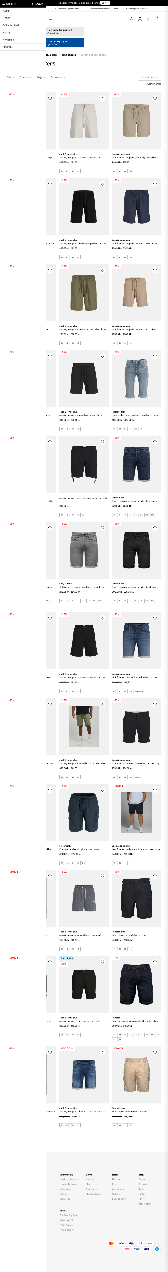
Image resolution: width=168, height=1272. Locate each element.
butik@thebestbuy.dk (18, 1176)
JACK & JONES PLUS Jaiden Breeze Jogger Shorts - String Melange (29, 331)
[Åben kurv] (156, 17)
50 (125, 949)
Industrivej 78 (66, 1220)
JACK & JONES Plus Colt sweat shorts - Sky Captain (31, 1111)
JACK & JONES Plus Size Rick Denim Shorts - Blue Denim (134, 679)
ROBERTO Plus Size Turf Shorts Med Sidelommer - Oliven (30, 1023)
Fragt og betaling (68, 1184)
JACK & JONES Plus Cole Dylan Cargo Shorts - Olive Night (30, 245)
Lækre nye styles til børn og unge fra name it (45, 30)
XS (114, 515)
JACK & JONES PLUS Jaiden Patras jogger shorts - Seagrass (29, 417)
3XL (146, 515)
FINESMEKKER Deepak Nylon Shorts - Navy (79, 849)
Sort (83, 515)
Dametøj (90, 1179)
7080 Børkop (66, 1225)
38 (136, 429)
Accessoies (91, 1189)
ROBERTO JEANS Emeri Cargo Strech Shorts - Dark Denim (135, 1023)
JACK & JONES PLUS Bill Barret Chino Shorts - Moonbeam (79, 159)
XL (136, 515)
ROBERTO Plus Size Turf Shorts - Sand (129, 1111)
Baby (140, 1189)
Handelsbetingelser (69, 1179)
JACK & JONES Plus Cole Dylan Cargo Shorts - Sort (82, 243)
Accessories (118, 1189)
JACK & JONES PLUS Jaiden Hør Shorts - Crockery (134, 329)
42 (15, 171)
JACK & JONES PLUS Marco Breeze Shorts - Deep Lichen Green (29, 159)
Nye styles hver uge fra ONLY (45, 44)
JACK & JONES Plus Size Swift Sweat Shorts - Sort (30, 763)
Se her (105, 2)
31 (114, 1035)
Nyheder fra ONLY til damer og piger (45, 41)
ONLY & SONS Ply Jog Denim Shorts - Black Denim (135, 587)
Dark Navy (138, 777)
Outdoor (116, 1194)
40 (9, 171)
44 (20, 171)
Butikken (64, 1194)
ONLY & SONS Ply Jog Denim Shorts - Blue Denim (134, 501)
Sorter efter (154, 84)
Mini (140, 1198)
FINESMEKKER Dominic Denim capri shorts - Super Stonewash (135, 417)
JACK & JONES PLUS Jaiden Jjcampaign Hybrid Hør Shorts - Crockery (134, 159)
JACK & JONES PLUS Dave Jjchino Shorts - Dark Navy (135, 763)
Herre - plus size (46, 55)
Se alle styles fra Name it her (45, 33)
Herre (26, 55)
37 (147, 1035)
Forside (12, 55)
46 (26, 171)
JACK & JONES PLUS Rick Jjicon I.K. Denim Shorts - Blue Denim (29, 679)
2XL (141, 515)
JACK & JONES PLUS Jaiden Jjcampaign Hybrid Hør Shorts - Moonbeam (29, 851)
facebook (12, 1185)
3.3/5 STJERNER (14, 1194)
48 (120, 949)
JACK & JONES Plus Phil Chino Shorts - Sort (79, 1021)
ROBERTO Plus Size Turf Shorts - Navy (129, 935)
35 (136, 1035)
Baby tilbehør (144, 1203)
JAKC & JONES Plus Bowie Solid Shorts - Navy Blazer (136, 849)
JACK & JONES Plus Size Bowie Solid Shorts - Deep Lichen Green (82, 765)
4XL (152, 515)
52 (131, 949)
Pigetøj (141, 1179)
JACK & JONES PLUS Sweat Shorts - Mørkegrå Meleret (80, 937)
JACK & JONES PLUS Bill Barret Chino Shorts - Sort (82, 677)
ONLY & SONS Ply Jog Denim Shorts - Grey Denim (82, 587)
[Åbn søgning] (132, 19)
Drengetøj (143, 1184)
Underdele (69, 55)
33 (120, 429)
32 (114, 429)
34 (125, 429)
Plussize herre (119, 1198)
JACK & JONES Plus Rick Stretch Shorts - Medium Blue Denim (82, 1113)
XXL (47, 601)
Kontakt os (65, 1198)
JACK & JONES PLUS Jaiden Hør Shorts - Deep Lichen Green (82, 331)
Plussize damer (93, 1194)
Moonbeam (34, 863)
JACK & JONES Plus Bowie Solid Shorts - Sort (28, 935)
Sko (88, 1184)
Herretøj (116, 1179)
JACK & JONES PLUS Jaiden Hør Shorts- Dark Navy (134, 243)
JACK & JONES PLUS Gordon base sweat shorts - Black (81, 417)
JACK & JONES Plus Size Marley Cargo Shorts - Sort (83, 498)
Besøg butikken (13, 9)
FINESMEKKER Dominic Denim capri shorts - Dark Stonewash (30, 503)
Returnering (65, 1189)
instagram (20, 1186)
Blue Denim (12, 605)
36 (131, 429)
